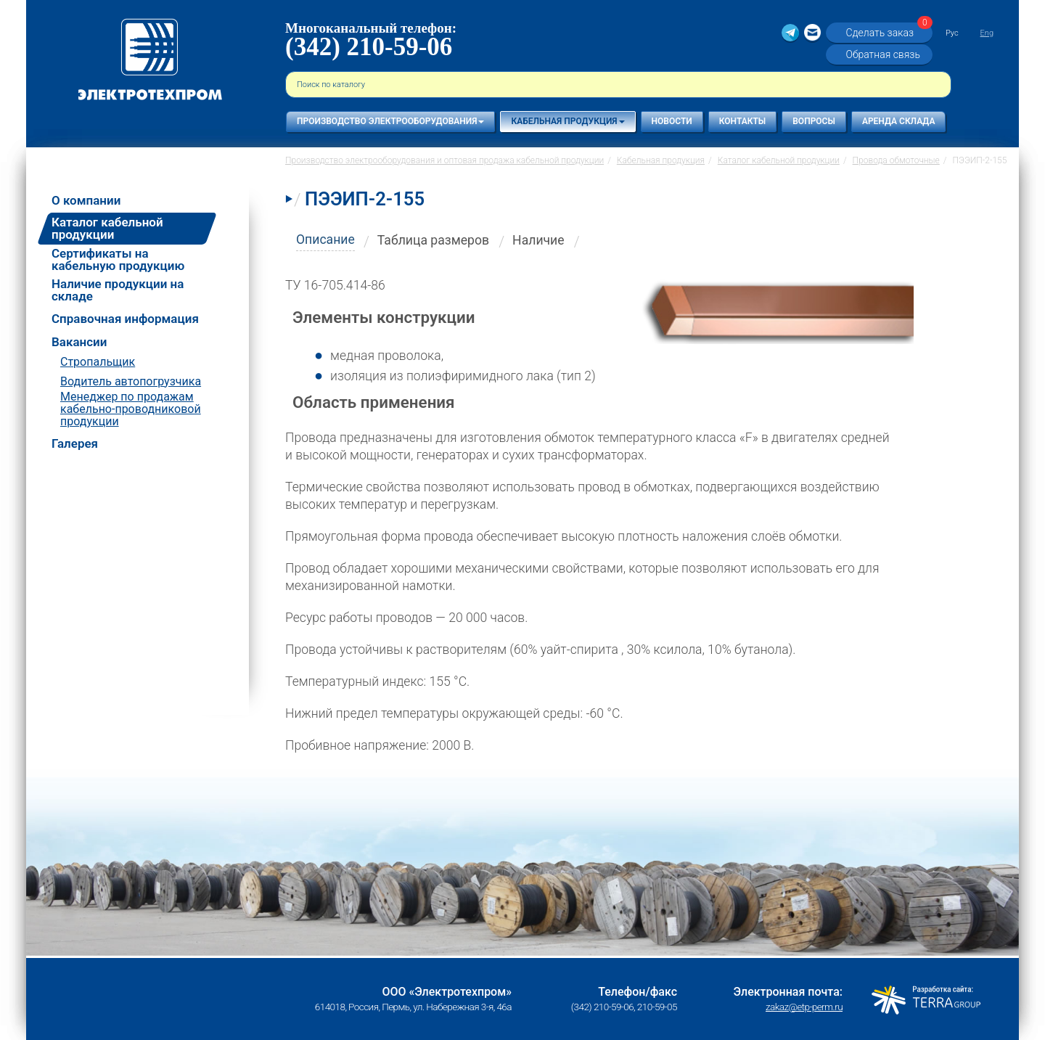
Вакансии (79, 342)
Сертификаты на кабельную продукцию (118, 259)
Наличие (538, 240)
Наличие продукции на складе (118, 290)
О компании (86, 201)
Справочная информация (125, 319)
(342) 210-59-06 (368, 47)
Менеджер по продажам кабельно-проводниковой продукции (130, 408)
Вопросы (813, 121)
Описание (325, 239)
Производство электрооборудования (390, 121)
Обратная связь (882, 54)
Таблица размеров (433, 240)
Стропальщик (97, 362)
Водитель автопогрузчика (130, 381)
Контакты (742, 121)
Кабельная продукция (567, 121)
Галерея (75, 444)
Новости (672, 121)
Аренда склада (898, 121)
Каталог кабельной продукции (107, 228)
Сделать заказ (886, 32)
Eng (986, 33)
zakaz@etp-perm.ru (804, 1006)
